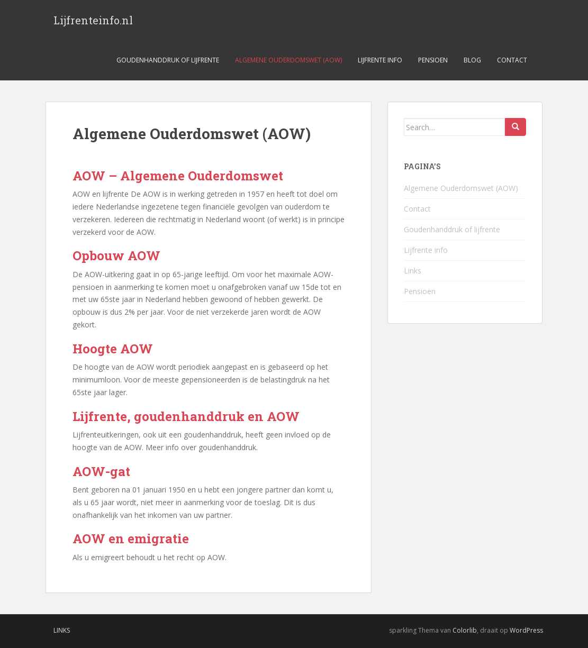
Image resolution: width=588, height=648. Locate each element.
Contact (512, 60)
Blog (472, 60)
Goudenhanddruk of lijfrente (167, 60)
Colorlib (465, 630)
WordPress (526, 630)
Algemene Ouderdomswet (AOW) (288, 60)
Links (412, 271)
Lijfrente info (380, 60)
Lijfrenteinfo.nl (93, 20)
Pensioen (433, 60)
